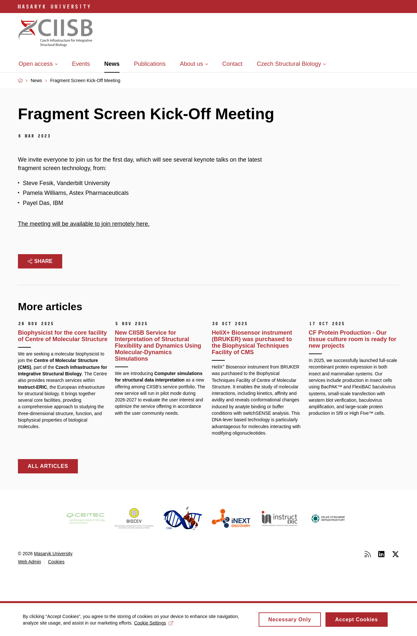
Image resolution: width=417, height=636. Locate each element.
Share (40, 261)
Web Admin (29, 561)
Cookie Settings (153, 625)
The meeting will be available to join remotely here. (84, 224)
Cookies (56, 561)
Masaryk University (53, 553)
